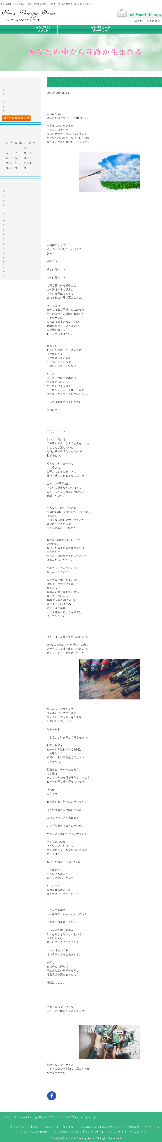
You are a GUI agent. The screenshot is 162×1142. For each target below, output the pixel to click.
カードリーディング (18, 233)
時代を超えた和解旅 (18, 89)
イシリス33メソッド (136, 1131)
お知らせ (11, 243)
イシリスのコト (15, 195)
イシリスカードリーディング (102, 1131)
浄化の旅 (11, 271)
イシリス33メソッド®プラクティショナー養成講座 (108, 1126)
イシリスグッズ (15, 266)
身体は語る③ (14, 101)
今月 (21, 172)
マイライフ (76, 92)
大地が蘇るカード (16, 238)
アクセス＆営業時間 (36, 1131)
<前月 (13, 172)
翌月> (28, 172)
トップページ (14, 29)
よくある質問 (14, 275)
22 (20, 163)
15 (20, 158)
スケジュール (151, 1126)
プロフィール (51, 1126)
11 (34, 153)
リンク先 (68, 1126)
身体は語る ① (14, 110)
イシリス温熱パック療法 (21, 220)
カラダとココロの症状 (19, 224)
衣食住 (9, 252)
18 (34, 158)
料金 (129, 29)
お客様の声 (12, 257)
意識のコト (12, 200)
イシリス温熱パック (72, 33)
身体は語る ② (14, 106)
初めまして (12, 190)
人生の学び (12, 247)
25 (34, 163)
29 (20, 168)
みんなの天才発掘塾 (18, 229)
